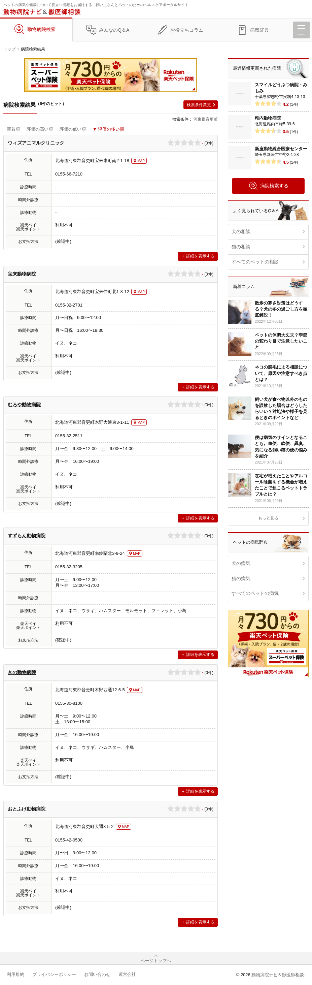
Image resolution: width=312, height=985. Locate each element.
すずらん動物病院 (26, 535)
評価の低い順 (73, 129)
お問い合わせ (97, 974)
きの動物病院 (22, 672)
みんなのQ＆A (114, 30)
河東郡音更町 (206, 119)
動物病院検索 (41, 29)
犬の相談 (241, 231)
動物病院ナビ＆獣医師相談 (277, 974)
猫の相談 (241, 246)
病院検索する (268, 186)
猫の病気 (241, 578)
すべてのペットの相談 (255, 261)
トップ (9, 49)
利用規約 (15, 974)
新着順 (13, 129)
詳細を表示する (200, 256)
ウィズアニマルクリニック (36, 143)
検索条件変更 (199, 104)
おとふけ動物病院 (26, 809)
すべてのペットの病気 (255, 593)
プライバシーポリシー (54, 974)
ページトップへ (156, 960)
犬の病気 (241, 563)
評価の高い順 (40, 129)
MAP (141, 161)
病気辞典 (259, 30)
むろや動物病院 (24, 404)
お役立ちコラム (186, 30)
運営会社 (127, 974)
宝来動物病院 (22, 274)
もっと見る (268, 518)
